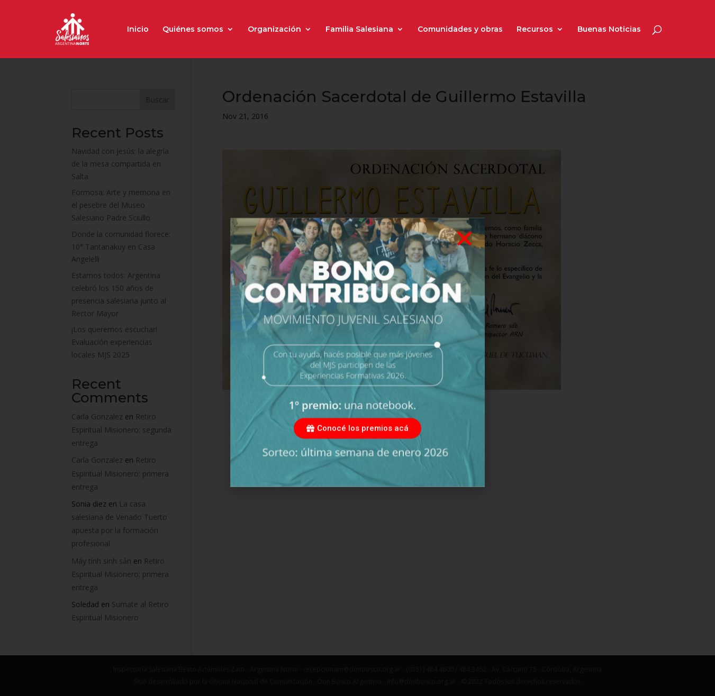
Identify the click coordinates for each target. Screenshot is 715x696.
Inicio (138, 29)
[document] (357, 348)
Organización (274, 29)
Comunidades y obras (460, 29)
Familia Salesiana (359, 29)
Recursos (535, 29)
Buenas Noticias (609, 29)
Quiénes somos (192, 29)
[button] (464, 252)
